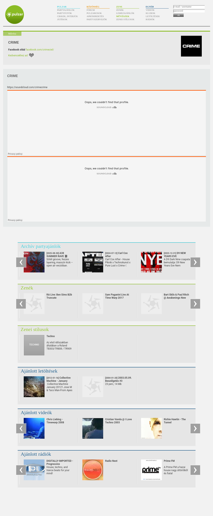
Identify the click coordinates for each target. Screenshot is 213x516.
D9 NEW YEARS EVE (175, 256)
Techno (51, 336)
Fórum (91, 10)
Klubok (150, 13)
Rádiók (150, 19)
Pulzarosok (94, 13)
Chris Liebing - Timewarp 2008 (55, 421)
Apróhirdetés (95, 16)
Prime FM (169, 460)
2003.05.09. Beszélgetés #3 (118, 379)
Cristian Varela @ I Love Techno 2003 (118, 421)
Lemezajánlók (125, 13)
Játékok (62, 19)
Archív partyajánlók (41, 246)
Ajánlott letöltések (39, 371)
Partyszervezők (97, 19)
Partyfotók (64, 13)
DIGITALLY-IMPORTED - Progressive (60, 462)
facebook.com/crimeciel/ (40, 49)
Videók (150, 10)
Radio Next (111, 460)
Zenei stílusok (125, 19)
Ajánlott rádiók (36, 454)
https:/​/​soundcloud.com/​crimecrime (27, 87)
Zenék (120, 10)
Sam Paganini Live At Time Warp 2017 (117, 296)
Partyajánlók (66, 10)
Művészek (122, 16)
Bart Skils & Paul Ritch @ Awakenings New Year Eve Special (176, 297)
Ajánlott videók (36, 412)
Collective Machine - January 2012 (59, 380)
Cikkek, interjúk (67, 16)
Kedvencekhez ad (18, 55)
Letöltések (153, 16)
